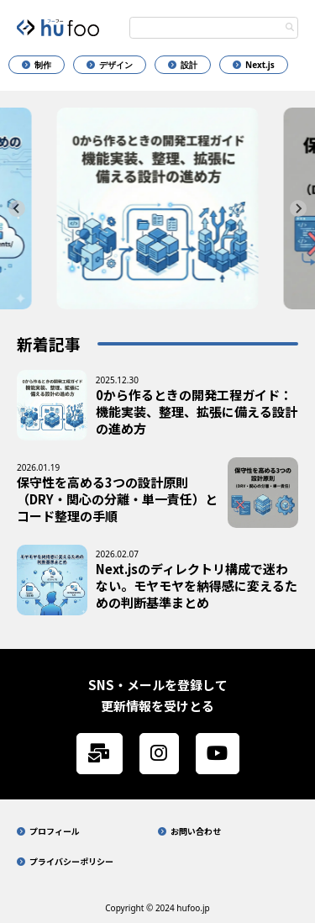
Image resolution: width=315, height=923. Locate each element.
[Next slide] (298, 208)
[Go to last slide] (16, 208)
